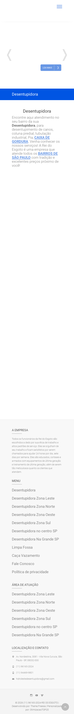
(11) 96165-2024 (24, 666)
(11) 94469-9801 (24, 672)
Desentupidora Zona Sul (31, 523)
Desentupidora (42, 36)
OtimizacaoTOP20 (39, 709)
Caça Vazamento (26, 555)
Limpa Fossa (22, 547)
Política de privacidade (30, 572)
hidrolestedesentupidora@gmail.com (35, 678)
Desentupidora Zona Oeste (33, 515)
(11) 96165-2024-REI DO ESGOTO (40, 702)
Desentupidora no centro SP (34, 531)
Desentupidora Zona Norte (33, 506)
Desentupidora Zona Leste (33, 498)
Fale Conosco (23, 564)
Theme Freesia (38, 706)
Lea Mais (51, 67)
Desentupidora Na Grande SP (35, 539)
